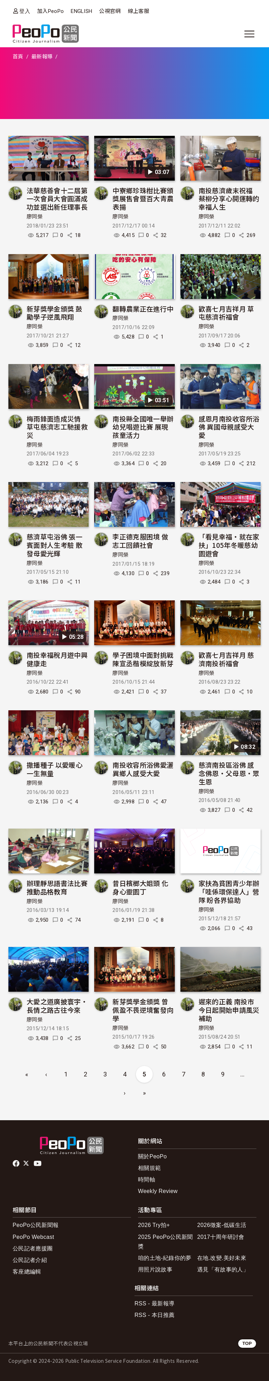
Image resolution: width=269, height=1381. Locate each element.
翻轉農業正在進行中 (142, 308)
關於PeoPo (152, 1156)
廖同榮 (35, 217)
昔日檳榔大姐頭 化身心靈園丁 (140, 887)
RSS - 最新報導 (154, 1303)
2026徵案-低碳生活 (221, 1225)
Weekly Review (158, 1191)
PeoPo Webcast (33, 1237)
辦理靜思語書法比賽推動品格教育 (57, 887)
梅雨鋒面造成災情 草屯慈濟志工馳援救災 (57, 427)
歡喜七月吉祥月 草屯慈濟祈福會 (226, 313)
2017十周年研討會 (220, 1237)
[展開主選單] (249, 34)
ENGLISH (81, 11)
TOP (247, 1343)
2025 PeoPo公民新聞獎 (165, 1241)
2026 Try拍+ (154, 1225)
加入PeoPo (50, 11)
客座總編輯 (27, 1272)
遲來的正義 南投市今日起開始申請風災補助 (229, 1010)
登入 (24, 11)
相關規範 (149, 1168)
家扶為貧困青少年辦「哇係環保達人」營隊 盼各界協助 (229, 891)
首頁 (18, 57)
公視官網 (109, 11)
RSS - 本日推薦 (154, 1315)
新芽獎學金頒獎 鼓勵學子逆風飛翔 (54, 313)
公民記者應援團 (33, 1248)
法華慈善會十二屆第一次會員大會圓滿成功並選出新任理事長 (57, 199)
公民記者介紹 (30, 1260)
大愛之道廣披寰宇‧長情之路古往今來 (57, 1005)
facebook (17, 1163)
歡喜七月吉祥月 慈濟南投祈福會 (226, 659)
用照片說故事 (155, 1269)
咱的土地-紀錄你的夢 (165, 1258)
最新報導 (42, 57)
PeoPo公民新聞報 (35, 1225)
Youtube (38, 1163)
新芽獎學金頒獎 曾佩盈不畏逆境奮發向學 (142, 1010)
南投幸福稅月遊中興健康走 (57, 659)
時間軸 (146, 1180)
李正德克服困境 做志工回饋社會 (140, 541)
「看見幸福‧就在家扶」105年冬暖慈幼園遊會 (229, 545)
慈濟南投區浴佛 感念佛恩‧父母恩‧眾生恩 (229, 773)
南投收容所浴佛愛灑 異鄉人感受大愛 (142, 769)
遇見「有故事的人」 (223, 1269)
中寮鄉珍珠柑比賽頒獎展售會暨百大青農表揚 (142, 199)
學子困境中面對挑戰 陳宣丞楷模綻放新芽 (142, 659)
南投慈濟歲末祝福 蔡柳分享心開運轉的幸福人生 (229, 199)
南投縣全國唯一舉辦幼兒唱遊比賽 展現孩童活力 (142, 427)
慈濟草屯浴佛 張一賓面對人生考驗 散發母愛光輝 (54, 545)
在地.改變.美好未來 (221, 1258)
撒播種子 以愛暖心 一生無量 (54, 769)
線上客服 (138, 11)
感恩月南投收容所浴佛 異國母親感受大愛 (229, 427)
